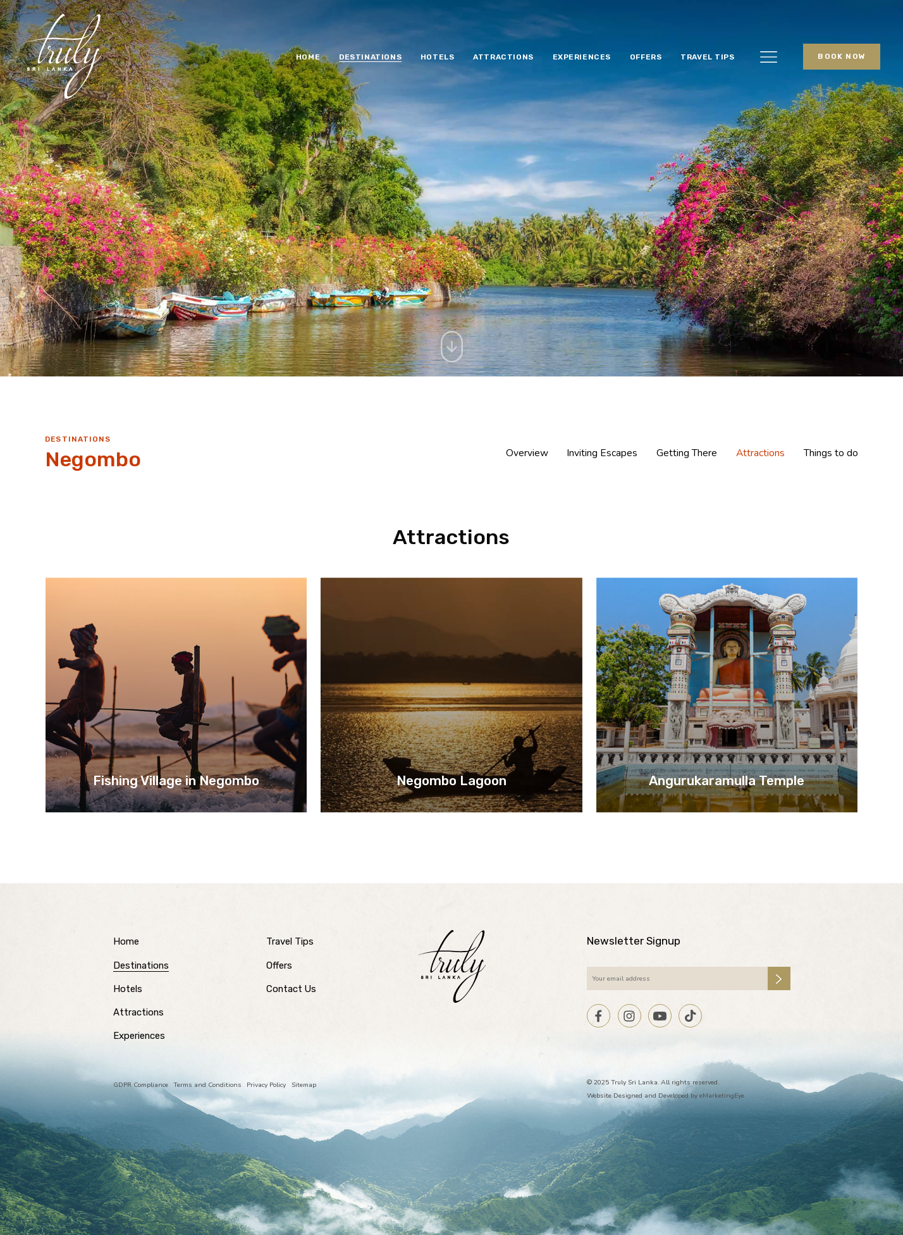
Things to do (831, 453)
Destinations (370, 57)
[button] (768, 56)
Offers (646, 57)
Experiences (582, 57)
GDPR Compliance (140, 1084)
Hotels (438, 57)
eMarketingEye (721, 1095)
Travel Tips (707, 57)
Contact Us (291, 989)
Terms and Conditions (207, 1084)
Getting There (686, 453)
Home (308, 57)
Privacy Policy (266, 1084)
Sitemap (304, 1084)
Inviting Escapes (602, 453)
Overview (527, 453)
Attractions (503, 57)
